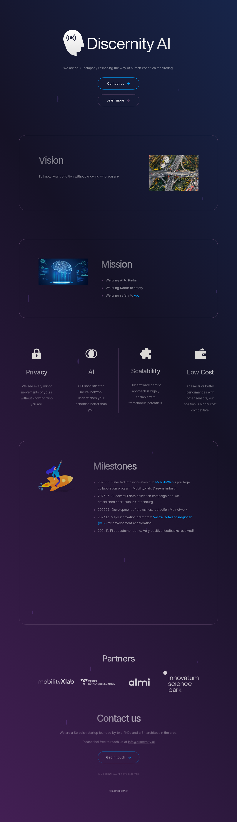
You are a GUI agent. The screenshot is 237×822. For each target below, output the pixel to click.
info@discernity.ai (141, 742)
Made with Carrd (118, 791)
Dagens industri (164, 488)
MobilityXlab (142, 488)
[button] (118, 83)
